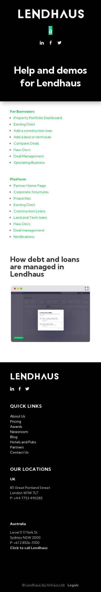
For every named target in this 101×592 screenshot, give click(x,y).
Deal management (29, 230)
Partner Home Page (30, 185)
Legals (73, 585)
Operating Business (29, 162)
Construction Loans (29, 211)
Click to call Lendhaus (29, 548)
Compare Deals (26, 143)
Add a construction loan (33, 130)
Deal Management (29, 156)
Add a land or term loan (32, 137)
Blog (13, 437)
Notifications (24, 236)
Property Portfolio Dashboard (38, 118)
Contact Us (19, 452)
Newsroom (19, 432)
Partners (17, 447)
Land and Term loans (30, 217)
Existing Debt (24, 124)
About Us (17, 416)
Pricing (15, 421)
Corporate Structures (31, 192)
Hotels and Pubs (23, 442)
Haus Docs (22, 150)
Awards (16, 426)
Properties (22, 198)
